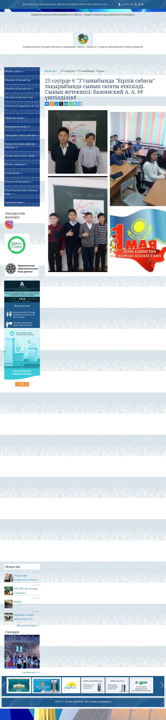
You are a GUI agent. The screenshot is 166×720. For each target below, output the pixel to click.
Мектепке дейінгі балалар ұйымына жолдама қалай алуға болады (20, 314)
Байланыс (97, 4)
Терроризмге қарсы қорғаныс (22, 135)
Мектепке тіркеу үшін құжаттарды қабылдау (19, 325)
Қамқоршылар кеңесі (17, 126)
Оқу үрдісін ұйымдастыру (20, 97)
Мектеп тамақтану (16, 164)
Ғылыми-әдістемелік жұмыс (21, 155)
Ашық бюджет (14, 173)
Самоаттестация (14, 202)
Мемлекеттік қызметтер (68, 4)
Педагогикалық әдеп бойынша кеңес (21, 192)
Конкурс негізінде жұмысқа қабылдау (20, 145)
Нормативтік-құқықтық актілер (22, 107)
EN (131, 4)
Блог (105, 4)
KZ (123, 4)
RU (127, 4)
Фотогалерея (86, 4)
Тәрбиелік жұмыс (15, 118)
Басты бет (51, 71)
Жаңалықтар (32, 4)
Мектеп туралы (14, 71)
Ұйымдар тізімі (22, 305)
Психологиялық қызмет (19, 181)
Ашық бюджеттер (47, 4)
